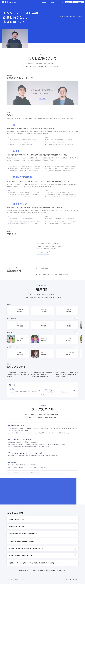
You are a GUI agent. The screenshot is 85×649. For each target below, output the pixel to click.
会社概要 (66, 579)
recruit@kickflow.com (44, 570)
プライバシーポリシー (74, 579)
